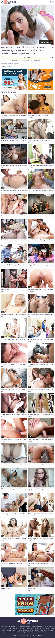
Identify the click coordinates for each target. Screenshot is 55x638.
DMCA (40, 635)
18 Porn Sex (15, 63)
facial (2, 117)
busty (29, 341)
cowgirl (30, 366)
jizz (2, 565)
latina (2, 540)
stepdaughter (4, 267)
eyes (2, 491)
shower (30, 441)
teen (2, 242)
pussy (2, 142)
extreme (30, 416)
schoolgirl (30, 117)
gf (28, 242)
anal (29, 316)
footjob (3, 192)
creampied (31, 291)
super (2, 291)
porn (9, 66)
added (29, 192)
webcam (30, 491)
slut (2, 416)
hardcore (3, 441)
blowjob (30, 540)
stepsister (30, 515)
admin (2, 590)
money (3, 217)
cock (2, 167)
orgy (29, 590)
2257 (36, 635)
